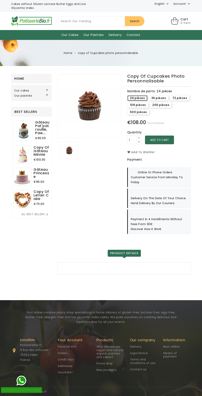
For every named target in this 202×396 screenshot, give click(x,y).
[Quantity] (132, 140)
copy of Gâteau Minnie (41, 151)
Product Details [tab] (124, 253)
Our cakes (70, 35)
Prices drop (104, 363)
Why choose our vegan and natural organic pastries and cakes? (110, 352)
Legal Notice (139, 353)
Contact (133, 35)
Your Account (70, 340)
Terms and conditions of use (143, 361)
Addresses (65, 366)
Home (19, 78)
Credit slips (66, 359)
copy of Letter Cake (41, 195)
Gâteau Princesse (41, 173)
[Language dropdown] (162, 4)
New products (106, 370)
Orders (62, 353)
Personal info (67, 347)
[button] (182, 4)
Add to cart (159, 140)
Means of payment (170, 355)
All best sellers (35, 214)
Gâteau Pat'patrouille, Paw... (42, 127)
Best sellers (171, 347)
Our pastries (93, 35)
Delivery (115, 35)
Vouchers (64, 372)
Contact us (138, 369)
